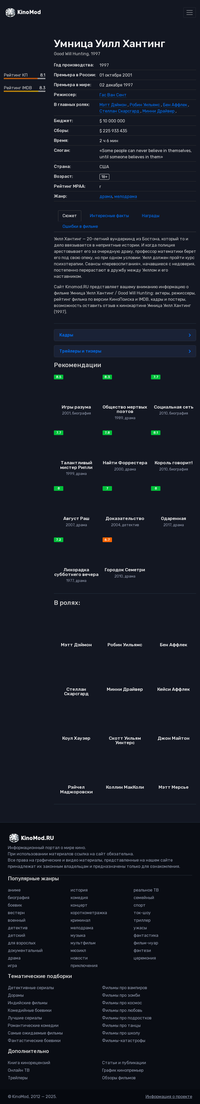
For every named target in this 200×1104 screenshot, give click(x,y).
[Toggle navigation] (189, 12)
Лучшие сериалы (25, 1017)
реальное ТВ (146, 890)
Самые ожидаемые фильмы (35, 1033)
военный (17, 920)
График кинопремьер (122, 1070)
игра (12, 965)
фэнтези (142, 950)
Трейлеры (18, 1077)
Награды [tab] (150, 215)
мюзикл (78, 950)
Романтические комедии (33, 1025)
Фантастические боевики (34, 1040)
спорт (140, 905)
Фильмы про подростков (127, 1017)
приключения (84, 965)
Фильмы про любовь (122, 1010)
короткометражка (89, 912)
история (79, 890)
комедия (79, 897)
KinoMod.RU (37, 838)
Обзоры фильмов (119, 1077)
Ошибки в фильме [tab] (80, 226)
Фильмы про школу (121, 1033)
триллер (142, 920)
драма (105, 196)
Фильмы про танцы (121, 1025)
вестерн (16, 912)
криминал (80, 920)
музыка (78, 935)
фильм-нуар (146, 942)
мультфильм (83, 942)
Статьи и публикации (124, 1062)
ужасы (140, 927)
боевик (15, 905)
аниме (14, 890)
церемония (145, 958)
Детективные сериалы (31, 987)
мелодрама (125, 196)
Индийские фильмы (27, 1002)
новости (79, 958)
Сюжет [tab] (70, 215)
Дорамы (16, 995)
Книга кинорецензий (29, 1062)
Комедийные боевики (30, 1010)
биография (18, 897)
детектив (18, 927)
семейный (144, 897)
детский (16, 935)
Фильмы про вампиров (124, 987)
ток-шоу (142, 912)
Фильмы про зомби (121, 995)
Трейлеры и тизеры (125, 351)
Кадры (125, 335)
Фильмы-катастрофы (123, 1040)
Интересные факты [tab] (109, 215)
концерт (79, 905)
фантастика (146, 935)
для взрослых (22, 942)
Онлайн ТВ (19, 1070)
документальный (25, 950)
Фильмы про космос (122, 1002)
